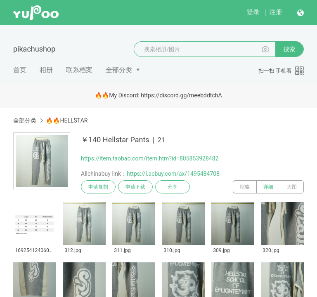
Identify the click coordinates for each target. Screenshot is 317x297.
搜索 (289, 49)
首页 (19, 70)
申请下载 (135, 187)
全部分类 (119, 70)
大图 (292, 187)
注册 (275, 12)
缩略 (245, 187)
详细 (268, 187)
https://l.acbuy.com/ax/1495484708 (173, 173)
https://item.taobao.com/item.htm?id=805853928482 (149, 158)
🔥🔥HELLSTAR (67, 120)
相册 (46, 70)
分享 (172, 187)
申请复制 (98, 187)
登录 (253, 12)
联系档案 (79, 70)
